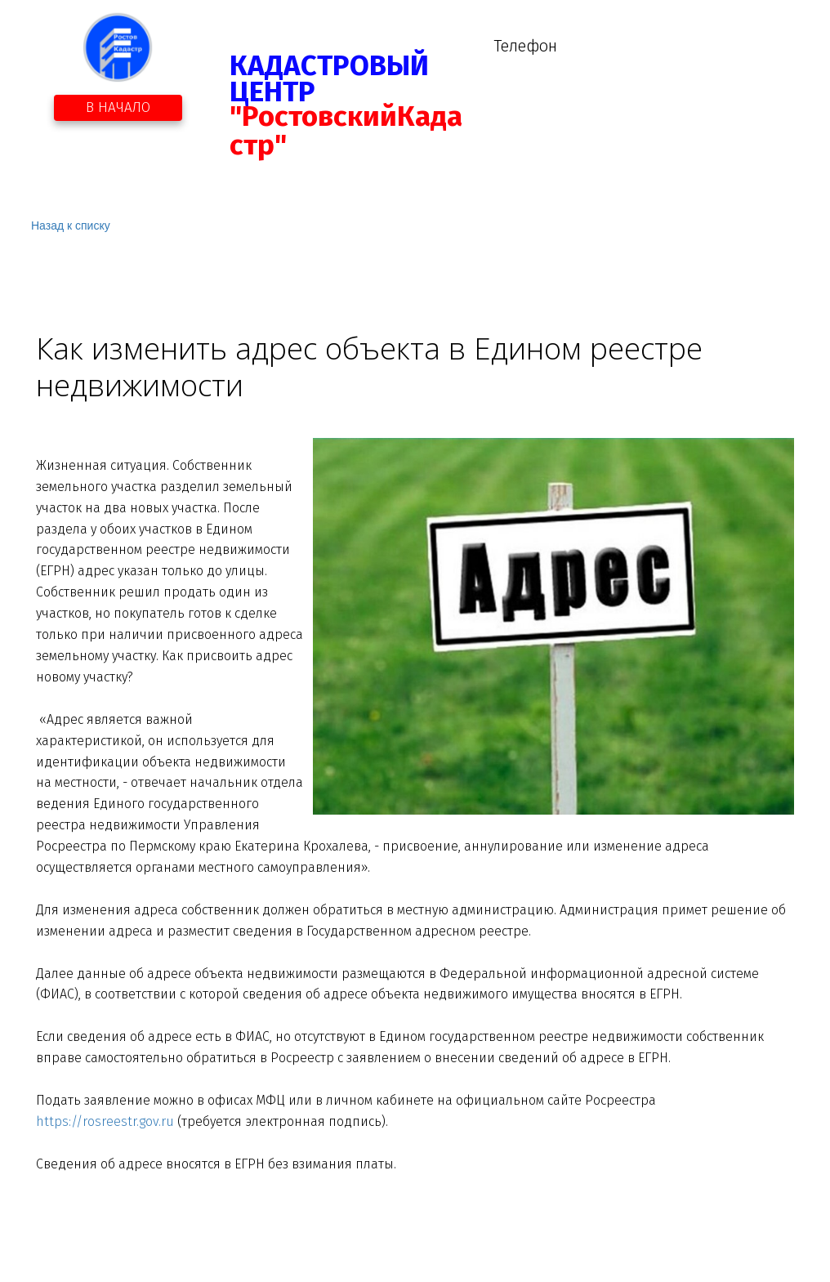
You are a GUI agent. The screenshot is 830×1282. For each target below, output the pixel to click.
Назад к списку (70, 225)
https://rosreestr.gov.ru (105, 1121)
